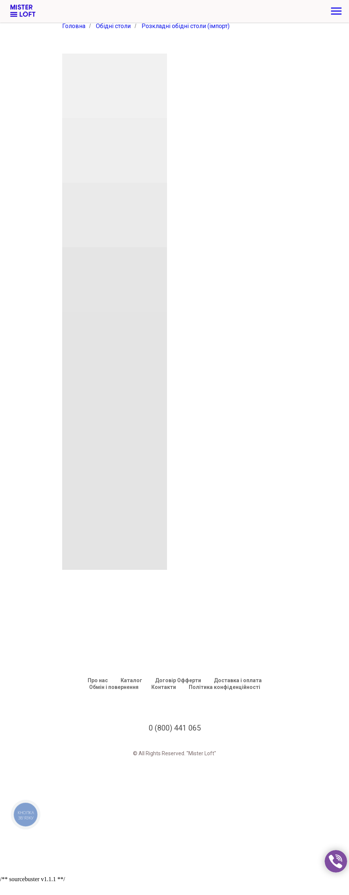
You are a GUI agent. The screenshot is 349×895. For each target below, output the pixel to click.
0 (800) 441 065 (175, 727)
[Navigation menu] (336, 11)
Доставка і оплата (238, 680)
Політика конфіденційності (224, 687)
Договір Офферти (178, 680)
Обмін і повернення (114, 687)
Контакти (163, 687)
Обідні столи (113, 26)
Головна (73, 26)
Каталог (131, 680)
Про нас (98, 680)
